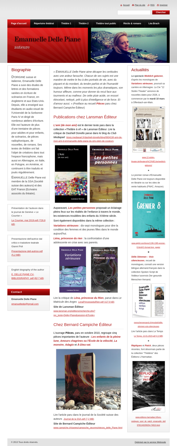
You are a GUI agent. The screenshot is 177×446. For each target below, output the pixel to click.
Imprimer (164, 5)
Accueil (126, 5)
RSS (152, 5)
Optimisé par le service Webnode (150, 442)
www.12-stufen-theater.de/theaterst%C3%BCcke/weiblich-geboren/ (148, 161)
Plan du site (140, 5)
